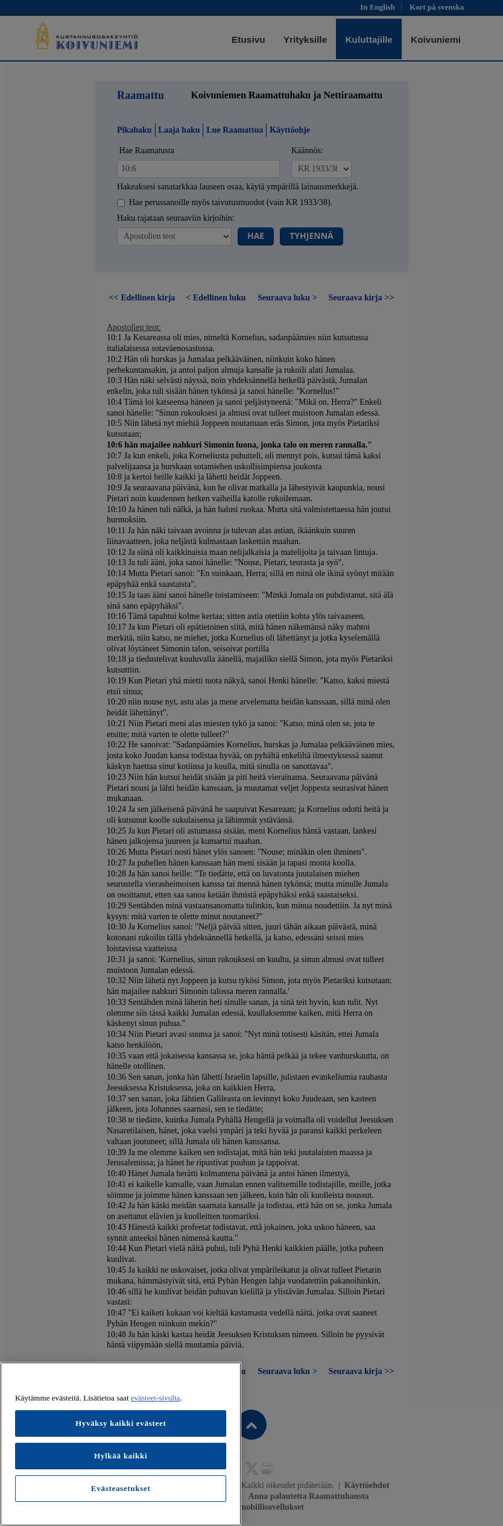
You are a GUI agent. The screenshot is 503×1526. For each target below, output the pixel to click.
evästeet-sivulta (155, 1397)
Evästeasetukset (121, 1488)
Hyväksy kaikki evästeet (120, 1423)
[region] (120, 1444)
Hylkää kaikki (120, 1455)
